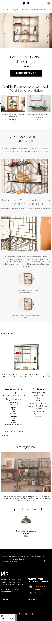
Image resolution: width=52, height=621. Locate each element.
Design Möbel (38, 395)
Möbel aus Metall (38, 411)
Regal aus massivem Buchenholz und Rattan (13, 117)
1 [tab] (23, 41)
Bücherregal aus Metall (38, 393)
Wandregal (38, 416)
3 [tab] (29, 41)
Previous (1, 30)
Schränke (6, 10)
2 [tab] (26, 41)
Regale (15, 10)
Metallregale (38, 409)
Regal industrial (38, 414)
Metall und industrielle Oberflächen (38, 406)
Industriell (38, 401)
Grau (38, 398)
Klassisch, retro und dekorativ (38, 403)
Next (50, 30)
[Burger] (5, 3)
